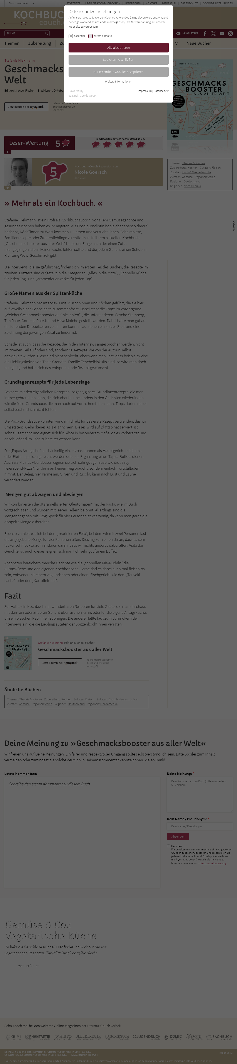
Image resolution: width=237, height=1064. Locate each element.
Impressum (145, 91)
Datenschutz (161, 91)
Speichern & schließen (118, 59)
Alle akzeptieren (118, 47)
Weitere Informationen (118, 81)
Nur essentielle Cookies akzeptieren (118, 71)
